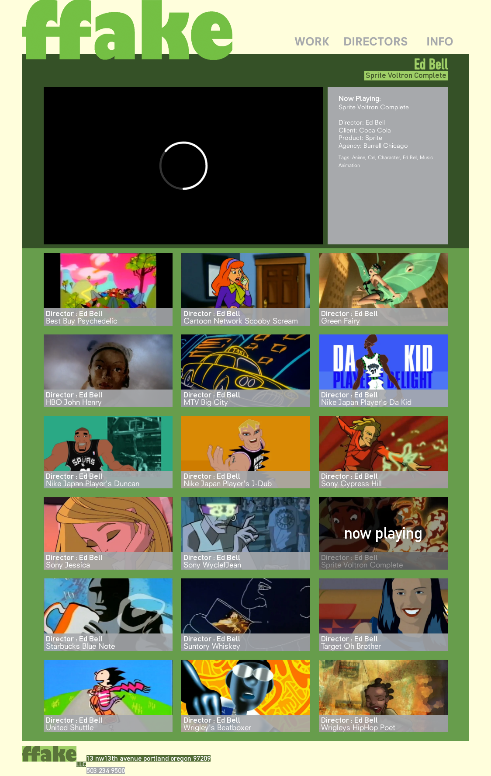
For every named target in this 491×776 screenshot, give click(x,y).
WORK (311, 41)
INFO (439, 41)
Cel (371, 157)
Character (389, 157)
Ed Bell (410, 157)
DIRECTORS (375, 41)
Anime (358, 157)
